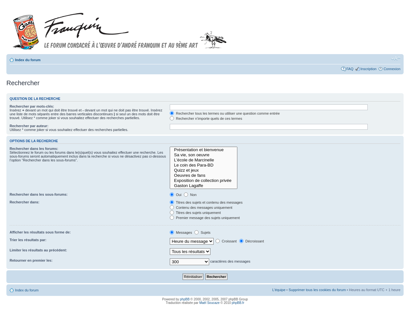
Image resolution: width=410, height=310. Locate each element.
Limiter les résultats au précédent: (38, 250)
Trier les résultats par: (28, 240)
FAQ (349, 69)
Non (190, 195)
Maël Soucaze (209, 303)
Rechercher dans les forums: (34, 149)
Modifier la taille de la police (395, 58)
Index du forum (27, 60)
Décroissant (251, 241)
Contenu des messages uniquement (201, 207)
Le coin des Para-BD (203, 165)
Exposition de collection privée (203, 180)
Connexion (391, 69)
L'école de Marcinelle (203, 160)
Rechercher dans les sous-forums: (39, 194)
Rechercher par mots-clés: (32, 106)
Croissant (226, 241)
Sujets (202, 232)
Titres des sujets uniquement (195, 213)
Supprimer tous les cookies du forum (317, 290)
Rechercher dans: (24, 202)
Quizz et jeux (203, 170)
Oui (175, 195)
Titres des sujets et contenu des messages (206, 202)
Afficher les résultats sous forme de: (40, 232)
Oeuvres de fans (203, 175)
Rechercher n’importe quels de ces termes (206, 118)
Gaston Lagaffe (203, 185)
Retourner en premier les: (31, 260)
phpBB (185, 299)
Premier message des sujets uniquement (205, 218)
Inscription (368, 69)
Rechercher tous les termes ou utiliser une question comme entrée (225, 113)
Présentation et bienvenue (203, 149)
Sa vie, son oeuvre (203, 155)
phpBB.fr (238, 303)
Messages (181, 232)
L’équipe (278, 290)
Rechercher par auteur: (29, 126)
